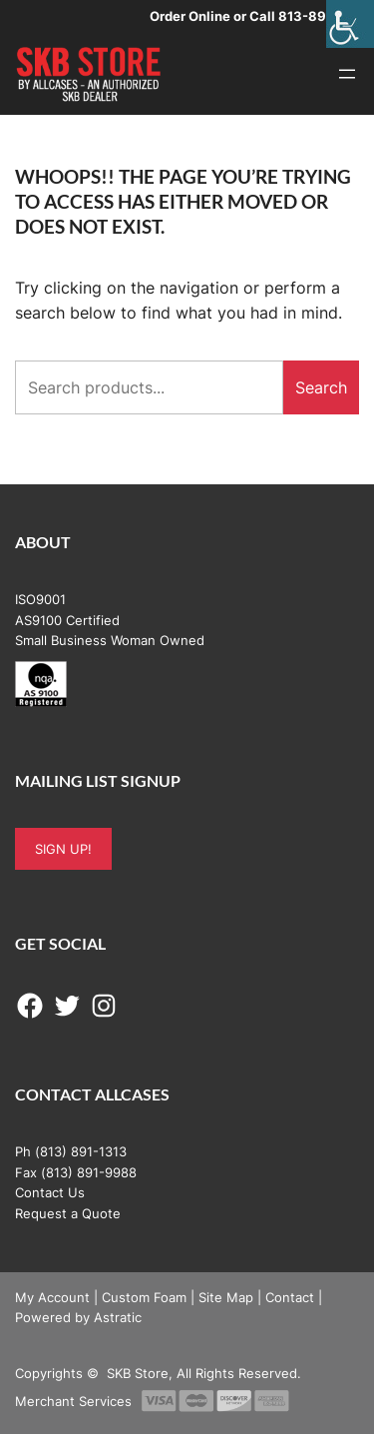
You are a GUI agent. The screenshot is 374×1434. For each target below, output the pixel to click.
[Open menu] (347, 74)
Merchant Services (73, 1401)
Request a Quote (68, 1213)
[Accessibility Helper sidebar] (350, 24)
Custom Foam (144, 1297)
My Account (52, 1297)
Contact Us (50, 1192)
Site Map (225, 1297)
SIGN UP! (63, 849)
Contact (289, 1297)
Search (321, 387)
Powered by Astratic (78, 1317)
